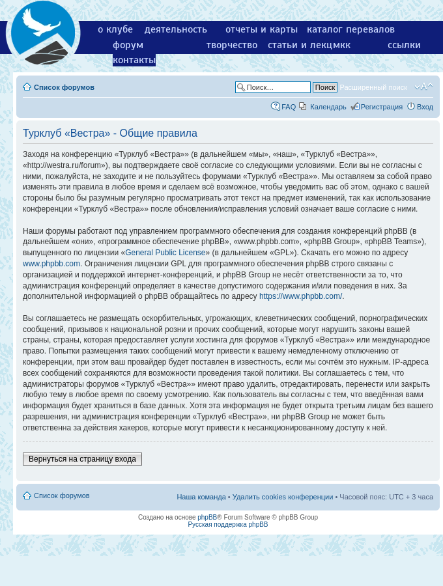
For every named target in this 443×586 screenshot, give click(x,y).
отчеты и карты (261, 29)
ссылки (404, 44)
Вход (425, 107)
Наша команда (201, 497)
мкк (341, 44)
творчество (232, 44)
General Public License (165, 252)
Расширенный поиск (373, 87)
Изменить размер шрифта (423, 86)
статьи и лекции (306, 44)
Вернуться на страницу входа (82, 459)
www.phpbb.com (51, 263)
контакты (134, 59)
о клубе (115, 29)
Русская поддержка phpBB (228, 524)
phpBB (207, 517)
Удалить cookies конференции (283, 497)
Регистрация (382, 107)
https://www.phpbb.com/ (300, 296)
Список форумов (64, 87)
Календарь (328, 107)
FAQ (288, 107)
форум (128, 44)
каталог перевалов (351, 29)
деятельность (176, 29)
